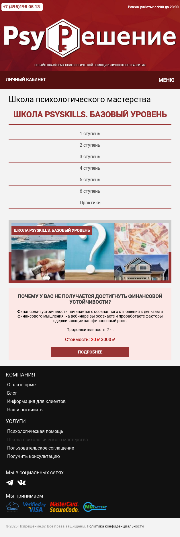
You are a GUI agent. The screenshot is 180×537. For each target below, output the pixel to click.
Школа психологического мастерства (47, 439)
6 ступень (90, 191)
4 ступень (90, 168)
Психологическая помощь (35, 431)
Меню (166, 80)
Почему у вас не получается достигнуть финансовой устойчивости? (90, 299)
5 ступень (90, 179)
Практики (90, 202)
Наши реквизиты (25, 409)
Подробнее (90, 352)
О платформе (21, 384)
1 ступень (90, 133)
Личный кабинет (26, 79)
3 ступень (90, 156)
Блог (12, 393)
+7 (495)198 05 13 (21, 6)
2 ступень (90, 145)
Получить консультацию (33, 456)
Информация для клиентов (36, 401)
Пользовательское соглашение (40, 448)
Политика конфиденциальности (115, 526)
